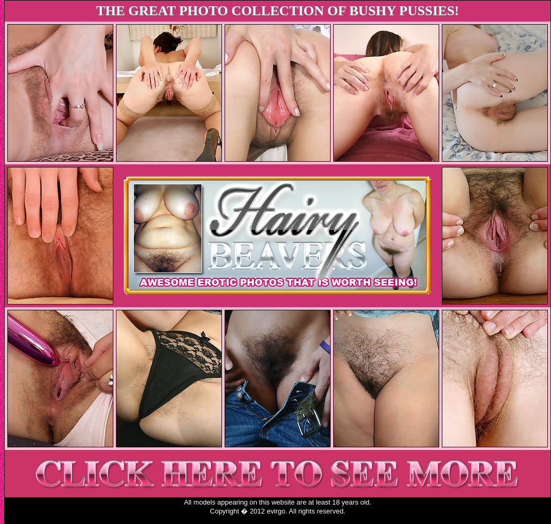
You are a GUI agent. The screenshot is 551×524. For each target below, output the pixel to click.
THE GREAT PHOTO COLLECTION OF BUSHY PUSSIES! (277, 10)
